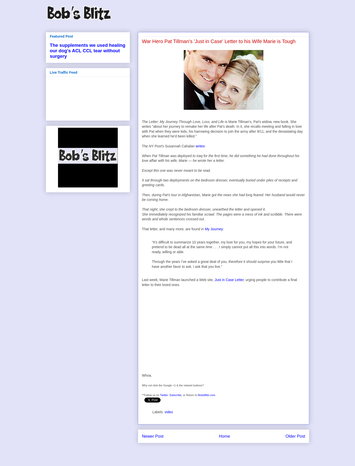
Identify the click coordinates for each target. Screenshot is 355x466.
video (169, 412)
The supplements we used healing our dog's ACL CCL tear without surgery (87, 51)
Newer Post (153, 436)
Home (224, 436)
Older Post (295, 436)
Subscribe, (175, 395)
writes (200, 146)
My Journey (214, 229)
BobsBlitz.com (206, 395)
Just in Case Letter (229, 280)
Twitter (164, 395)
